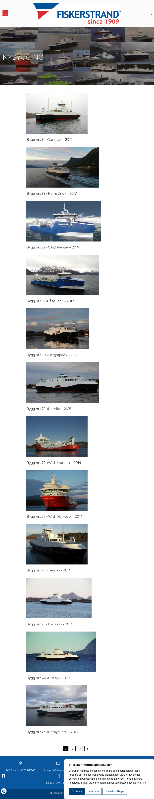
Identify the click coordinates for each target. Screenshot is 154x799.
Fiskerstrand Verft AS (60, 792)
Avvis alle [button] (94, 791)
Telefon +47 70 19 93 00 (58, 782)
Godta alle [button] (77, 791)
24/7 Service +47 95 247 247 (20, 770)
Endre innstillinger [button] (114, 791)
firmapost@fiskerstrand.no (58, 770)
